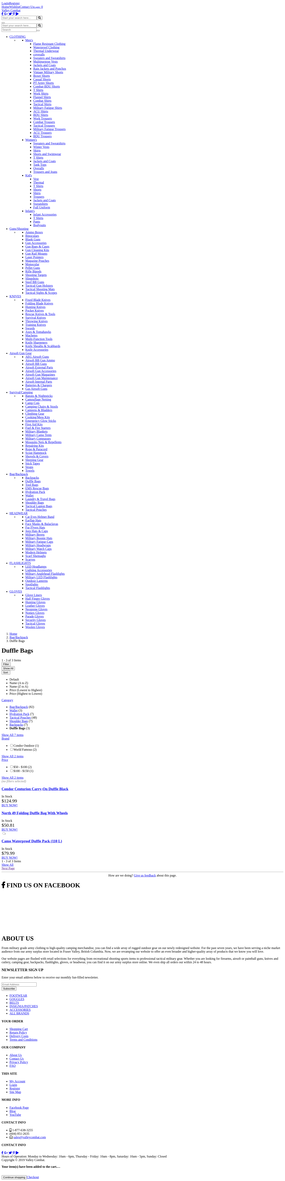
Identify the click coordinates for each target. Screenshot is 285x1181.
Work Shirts (40, 93)
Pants (36, 221)
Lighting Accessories (38, 570)
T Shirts (38, 90)
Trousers (38, 196)
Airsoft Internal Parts (38, 381)
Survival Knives (35, 317)
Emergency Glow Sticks (40, 420)
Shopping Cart (19, 1029)
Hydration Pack (35, 492)
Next (8, 868)
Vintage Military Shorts (48, 72)
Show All (8, 668)
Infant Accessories (45, 214)
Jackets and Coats (44, 65)
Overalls (38, 168)
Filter (6, 664)
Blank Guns (32, 239)
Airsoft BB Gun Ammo (40, 360)
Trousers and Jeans (45, 171)
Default (14, 679)
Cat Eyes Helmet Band (39, 516)
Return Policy (18, 1032)
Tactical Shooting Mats (40, 289)
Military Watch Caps (38, 548)
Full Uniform (41, 207)
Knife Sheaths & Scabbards (42, 346)
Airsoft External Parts (39, 367)
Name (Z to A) (19, 686)
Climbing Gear (34, 413)
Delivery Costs (19, 1036)
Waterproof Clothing (46, 47)
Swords (30, 328)
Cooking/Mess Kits (37, 417)
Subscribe (9, 988)
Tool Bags (31, 484)
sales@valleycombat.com (29, 1137)
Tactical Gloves (35, 623)
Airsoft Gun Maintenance (41, 378)
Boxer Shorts (41, 75)
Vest (36, 179)
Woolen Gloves (35, 627)
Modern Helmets (36, 552)
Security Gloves (35, 620)
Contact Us (27, 6)
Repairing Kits (34, 445)
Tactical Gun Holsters (39, 285)
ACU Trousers (42, 132)
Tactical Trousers (44, 125)
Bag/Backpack (19, 707)
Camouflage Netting (38, 399)
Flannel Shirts (42, 97)
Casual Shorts (42, 79)
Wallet (29, 495)
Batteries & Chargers (38, 385)
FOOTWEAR (18, 995)
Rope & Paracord (36, 449)
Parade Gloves (34, 616)
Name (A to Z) (19, 683)
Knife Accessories (36, 349)
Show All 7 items (13, 735)
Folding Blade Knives (39, 303)
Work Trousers (42, 118)
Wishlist (14, 6)
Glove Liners (33, 595)
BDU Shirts (40, 115)
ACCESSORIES (20, 1009)
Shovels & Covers (36, 456)
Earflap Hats (33, 520)
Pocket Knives (34, 310)
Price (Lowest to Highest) (26, 690)
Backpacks (32, 477)
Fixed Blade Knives (37, 300)
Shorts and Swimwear (47, 154)
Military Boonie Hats (38, 538)
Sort (6, 672)
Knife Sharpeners (36, 342)
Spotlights (31, 584)
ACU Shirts (40, 111)
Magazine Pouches (37, 260)
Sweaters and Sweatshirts (49, 58)
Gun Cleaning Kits (37, 250)
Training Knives (35, 324)
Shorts (37, 189)
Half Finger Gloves (37, 598)
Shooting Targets (36, 275)
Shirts (37, 193)
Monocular (32, 264)
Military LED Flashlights (41, 577)
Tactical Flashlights (37, 588)
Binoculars (32, 236)
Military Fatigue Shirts (47, 107)
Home (5, 6)
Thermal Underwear (46, 51)
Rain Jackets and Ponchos (49, 68)
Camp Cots (32, 403)
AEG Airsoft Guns (37, 356)
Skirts (37, 150)
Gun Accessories (36, 243)
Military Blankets (36, 431)
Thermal (38, 182)
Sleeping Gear (34, 460)
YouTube (15, 1114)
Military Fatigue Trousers (49, 129)
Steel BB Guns (34, 282)
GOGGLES (17, 999)
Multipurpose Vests (45, 61)
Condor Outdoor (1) (26, 745)
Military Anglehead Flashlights (45, 573)
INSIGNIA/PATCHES (24, 1006)
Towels (29, 470)
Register (14, 3)
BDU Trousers (42, 136)
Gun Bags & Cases (37, 246)
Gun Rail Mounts (36, 253)
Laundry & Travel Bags (40, 499)
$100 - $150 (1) (23, 771)
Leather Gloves (35, 605)
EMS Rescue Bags (37, 488)
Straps (29, 467)
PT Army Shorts (43, 83)
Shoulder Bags (34, 502)
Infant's (30, 211)
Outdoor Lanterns (36, 580)
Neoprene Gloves (36, 609)
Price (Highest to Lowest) (26, 693)
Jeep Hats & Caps (36, 531)
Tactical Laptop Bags (38, 506)
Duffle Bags (33, 481)
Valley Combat (11, 10)
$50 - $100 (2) (22, 767)
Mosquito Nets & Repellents (43, 442)
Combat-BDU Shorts (46, 86)
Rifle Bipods (33, 271)
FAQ (13, 1065)
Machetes (31, 335)
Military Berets (35, 534)
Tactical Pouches (36, 509)
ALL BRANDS (19, 1013)
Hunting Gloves (35, 602)
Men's (29, 40)
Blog (13, 1111)
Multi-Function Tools (38, 339)
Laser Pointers (34, 257)
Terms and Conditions (23, 1039)
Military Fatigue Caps (39, 541)
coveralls (39, 54)
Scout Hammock (36, 452)
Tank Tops (39, 164)
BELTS (14, 1002)
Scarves (30, 559)
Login (5, 3)
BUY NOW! (10, 805)
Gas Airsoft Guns (36, 388)
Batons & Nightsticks (39, 396)
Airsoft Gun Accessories (40, 371)
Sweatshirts (40, 203)
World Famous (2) (25, 749)
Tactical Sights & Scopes (41, 292)
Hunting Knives (35, 307)
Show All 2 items (13, 756)
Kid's (28, 175)
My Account (17, 1081)
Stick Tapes (32, 463)
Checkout (33, 1177)
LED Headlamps (36, 566)
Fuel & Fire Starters (38, 428)
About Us (16, 1055)
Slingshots (32, 278)
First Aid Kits (34, 424)
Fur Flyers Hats (35, 527)
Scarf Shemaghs (35, 556)
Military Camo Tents (38, 435)
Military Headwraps (38, 545)
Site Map (15, 1092)
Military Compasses (38, 438)
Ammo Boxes (34, 232)
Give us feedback (145, 875)
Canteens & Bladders (38, 410)
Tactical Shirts (42, 104)
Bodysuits (39, 225)
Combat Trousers (44, 122)
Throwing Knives (36, 321)
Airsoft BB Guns (36, 364)
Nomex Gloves (34, 613)
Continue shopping (14, 1177)
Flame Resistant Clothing (49, 43)
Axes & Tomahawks (38, 332)
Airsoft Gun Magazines (40, 374)
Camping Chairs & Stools (41, 406)
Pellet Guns (32, 268)
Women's (31, 139)
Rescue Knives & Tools (40, 314)
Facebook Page (19, 1107)
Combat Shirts (42, 100)
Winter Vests (41, 147)
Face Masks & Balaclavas (41, 524)
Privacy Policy (19, 1062)
